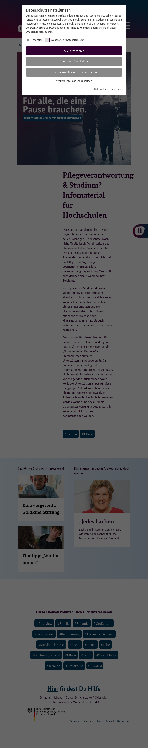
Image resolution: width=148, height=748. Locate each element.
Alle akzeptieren (74, 51)
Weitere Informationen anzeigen (74, 80)
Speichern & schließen (74, 61)
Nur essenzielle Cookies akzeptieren (74, 72)
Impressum (116, 89)
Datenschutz (101, 89)
